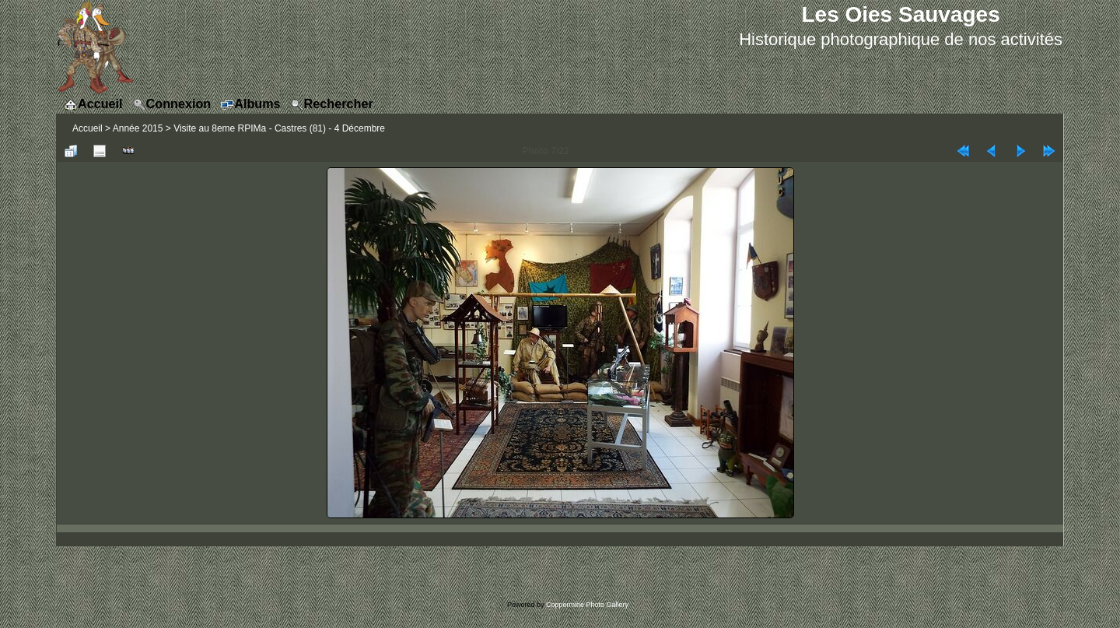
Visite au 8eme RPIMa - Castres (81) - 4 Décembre (279, 128)
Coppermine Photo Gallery (587, 605)
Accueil (87, 128)
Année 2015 (138, 128)
